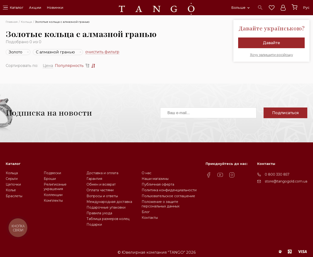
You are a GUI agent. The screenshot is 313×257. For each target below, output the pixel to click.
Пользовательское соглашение (168, 196)
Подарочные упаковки (106, 207)
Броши (50, 179)
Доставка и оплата (102, 173)
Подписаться (285, 113)
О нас (146, 173)
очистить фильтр (102, 52)
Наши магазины (155, 179)
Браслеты (14, 196)
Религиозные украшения (55, 186)
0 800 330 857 (277, 174)
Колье (11, 190)
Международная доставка (109, 202)
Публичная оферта (158, 184)
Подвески (52, 173)
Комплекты (53, 200)
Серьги (12, 179)
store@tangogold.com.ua (286, 181)
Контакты (150, 217)
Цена (48, 65)
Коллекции (53, 195)
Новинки (55, 7)
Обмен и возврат (101, 184)
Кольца (12, 173)
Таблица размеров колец (108, 219)
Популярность (69, 65)
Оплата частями (100, 190)
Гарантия (94, 179)
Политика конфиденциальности (169, 190)
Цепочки (13, 184)
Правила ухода (99, 213)
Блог (146, 212)
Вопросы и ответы (102, 196)
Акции (35, 7)
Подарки (94, 224)
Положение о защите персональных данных (160, 204)
